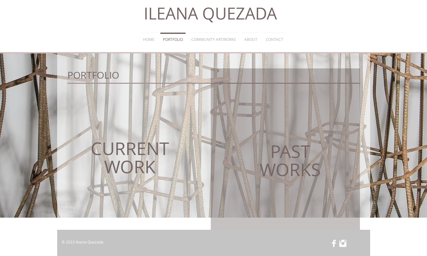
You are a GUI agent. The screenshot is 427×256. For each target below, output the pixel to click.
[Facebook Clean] (334, 243)
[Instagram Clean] (343, 243)
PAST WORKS (290, 160)
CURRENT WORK (130, 157)
